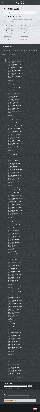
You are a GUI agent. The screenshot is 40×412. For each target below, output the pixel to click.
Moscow (6, 32)
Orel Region (23, 30)
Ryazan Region (24, 32)
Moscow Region (7, 34)
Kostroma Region (24, 27)
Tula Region (7, 37)
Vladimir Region (24, 36)
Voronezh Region (24, 37)
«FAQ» (16, 400)
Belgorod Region (8, 25)
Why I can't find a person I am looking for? (18, 395)
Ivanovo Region (7, 28)
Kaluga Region (24, 25)
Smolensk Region (24, 34)
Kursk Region (23, 28)
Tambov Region (7, 36)
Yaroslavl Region (24, 39)
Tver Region (7, 39)
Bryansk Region (7, 27)
